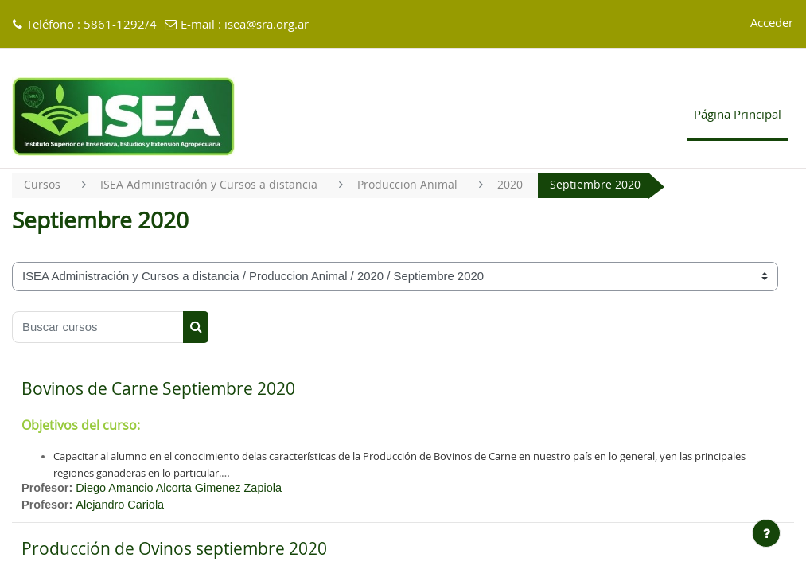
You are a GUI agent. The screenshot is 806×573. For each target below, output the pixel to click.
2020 (518, 185)
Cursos (42, 185)
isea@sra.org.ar (266, 25)
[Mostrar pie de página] (766, 533)
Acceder (771, 23)
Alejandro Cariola (122, 507)
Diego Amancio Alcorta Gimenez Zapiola (183, 488)
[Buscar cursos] (98, 327)
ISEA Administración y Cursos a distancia (211, 185)
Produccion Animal (413, 185)
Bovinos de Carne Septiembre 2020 (158, 389)
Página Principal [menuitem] (737, 115)
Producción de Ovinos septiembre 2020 (174, 551)
